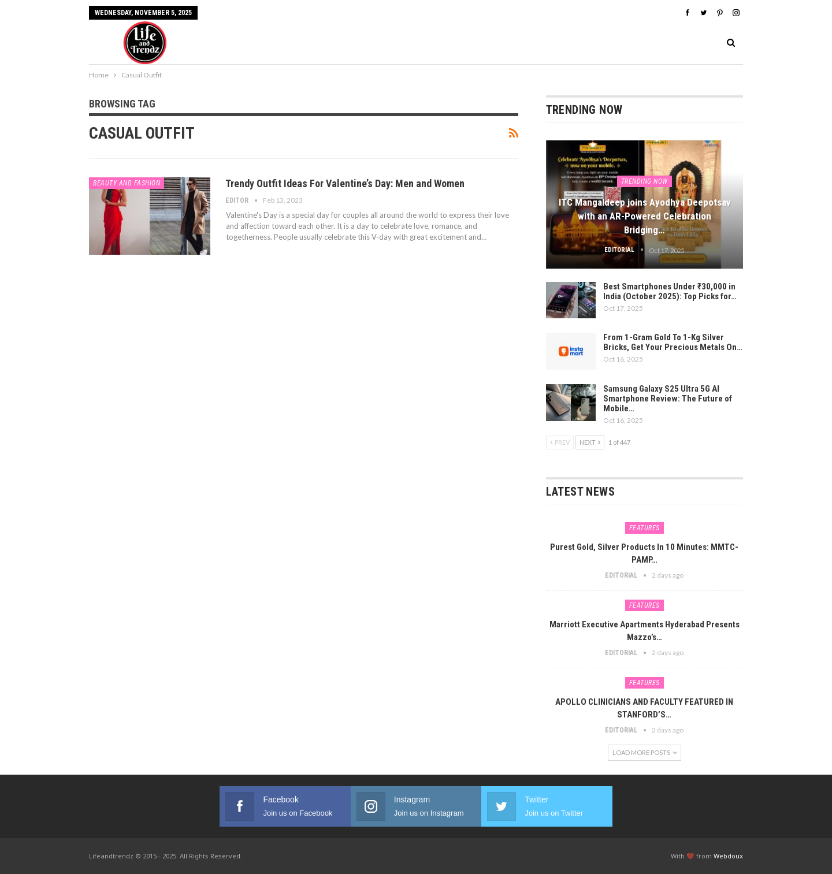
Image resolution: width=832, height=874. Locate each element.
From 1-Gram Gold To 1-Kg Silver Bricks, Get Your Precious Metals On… (672, 342)
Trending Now (644, 181)
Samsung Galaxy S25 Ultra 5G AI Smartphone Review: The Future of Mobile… (667, 399)
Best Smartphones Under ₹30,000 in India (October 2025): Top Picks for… (670, 291)
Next (590, 442)
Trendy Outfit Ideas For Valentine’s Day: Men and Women (345, 183)
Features (644, 528)
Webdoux (728, 855)
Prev (560, 442)
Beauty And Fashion (126, 183)
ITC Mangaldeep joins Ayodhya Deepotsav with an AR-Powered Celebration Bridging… (644, 216)
